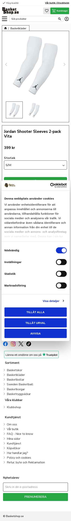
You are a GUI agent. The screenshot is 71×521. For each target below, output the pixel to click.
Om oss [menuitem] (12, 424)
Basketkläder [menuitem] (16, 375)
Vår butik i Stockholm (57, 2)
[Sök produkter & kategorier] (33, 19)
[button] (4, 19)
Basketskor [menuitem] (14, 370)
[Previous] (6, 64)
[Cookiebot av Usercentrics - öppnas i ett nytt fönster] (50, 185)
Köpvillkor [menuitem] (13, 448)
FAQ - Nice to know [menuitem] (20, 434)
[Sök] (59, 19)
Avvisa (35, 333)
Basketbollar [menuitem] (15, 380)
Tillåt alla (35, 312)
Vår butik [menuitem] (13, 429)
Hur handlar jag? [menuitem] (17, 453)
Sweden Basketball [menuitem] (20, 384)
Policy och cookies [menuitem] (19, 458)
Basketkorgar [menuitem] (16, 389)
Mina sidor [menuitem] (13, 439)
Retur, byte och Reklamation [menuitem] (26, 462)
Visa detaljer (51, 300)
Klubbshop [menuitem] (14, 407)
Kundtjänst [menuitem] (14, 443)
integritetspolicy (12, 506)
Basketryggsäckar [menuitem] (19, 394)
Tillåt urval (35, 322)
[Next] (64, 64)
